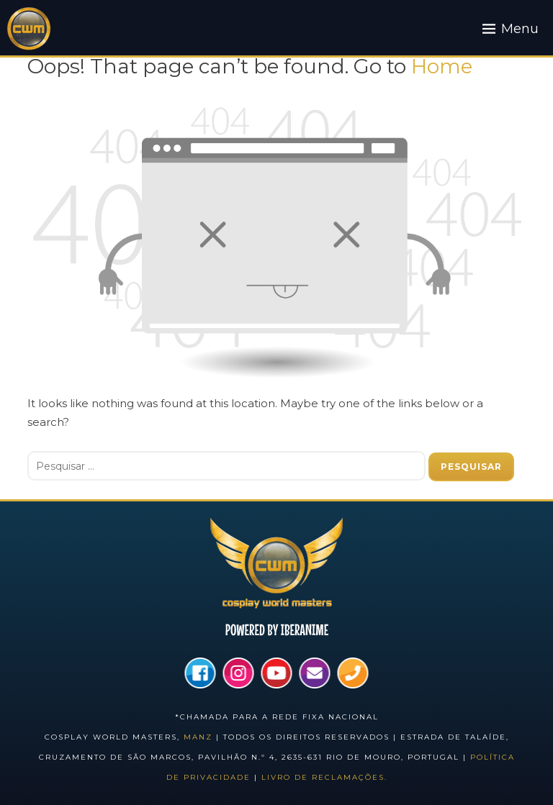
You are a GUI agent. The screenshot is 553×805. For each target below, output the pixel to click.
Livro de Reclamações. (324, 777)
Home (441, 66)
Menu (520, 29)
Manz (198, 737)
